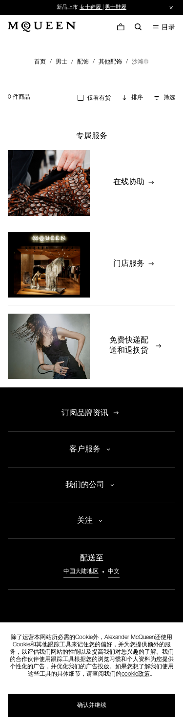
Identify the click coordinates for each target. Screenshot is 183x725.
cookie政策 (136, 674)
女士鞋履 (90, 7)
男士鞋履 (115, 7)
